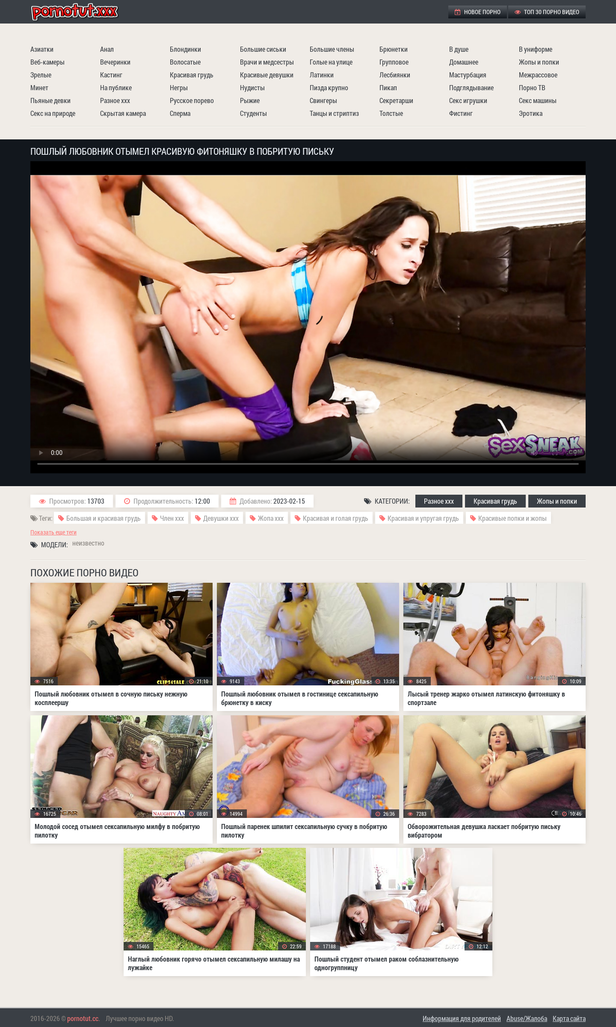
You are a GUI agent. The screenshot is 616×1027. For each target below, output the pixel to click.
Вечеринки (115, 61)
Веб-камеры (47, 61)
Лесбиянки (394, 74)
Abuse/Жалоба (526, 1018)
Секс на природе (52, 113)
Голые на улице (331, 61)
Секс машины (538, 100)
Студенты (253, 113)
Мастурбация (467, 74)
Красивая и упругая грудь (423, 518)
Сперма (180, 113)
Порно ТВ (532, 87)
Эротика (530, 113)
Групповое (394, 61)
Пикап (388, 87)
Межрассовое (538, 74)
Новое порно (477, 12)
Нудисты (252, 87)
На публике (116, 87)
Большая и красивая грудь (103, 518)
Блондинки (185, 48)
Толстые (391, 113)
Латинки (322, 74)
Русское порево (192, 100)
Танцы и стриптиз (334, 113)
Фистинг (461, 113)
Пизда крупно (329, 87)
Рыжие (250, 100)
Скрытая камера (123, 113)
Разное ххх (115, 100)
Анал (107, 48)
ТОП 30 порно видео (547, 12)
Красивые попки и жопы (512, 518)
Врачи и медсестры (267, 61)
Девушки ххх (221, 518)
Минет (39, 87)
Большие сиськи (263, 48)
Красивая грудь (191, 74)
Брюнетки (393, 48)
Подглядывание (471, 87)
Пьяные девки (50, 100)
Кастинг (111, 74)
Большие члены (332, 48)
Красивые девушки (266, 74)
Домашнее (463, 61)
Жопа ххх (271, 518)
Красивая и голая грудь (335, 518)
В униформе (535, 48)
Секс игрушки (468, 100)
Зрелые (40, 74)
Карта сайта (569, 1018)
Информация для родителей (462, 1018)
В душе (458, 48)
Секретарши (396, 100)
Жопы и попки (539, 61)
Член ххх (172, 518)
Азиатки (41, 48)
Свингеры (323, 100)
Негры (179, 87)
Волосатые (185, 61)
